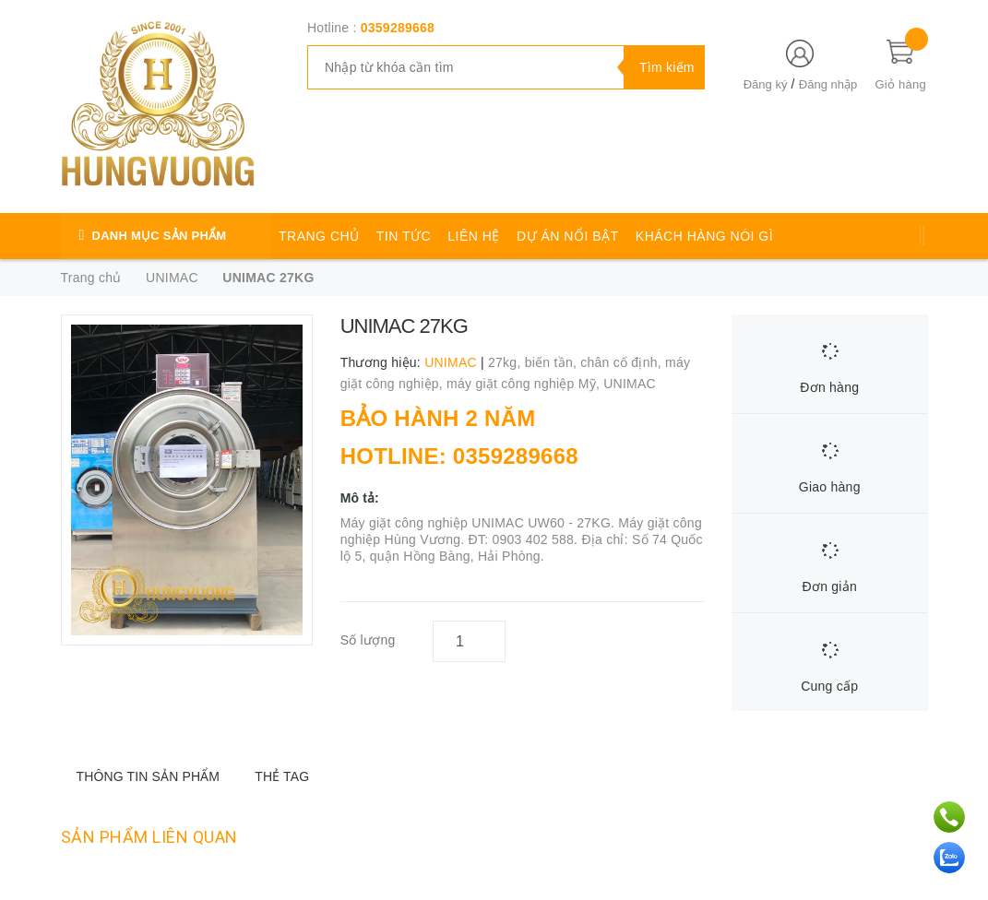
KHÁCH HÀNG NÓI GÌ (704, 236)
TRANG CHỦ (319, 236)
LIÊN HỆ (473, 236)
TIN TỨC (403, 236)
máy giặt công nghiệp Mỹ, (524, 383)
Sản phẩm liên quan (149, 837)
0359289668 (397, 27)
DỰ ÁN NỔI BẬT (568, 236)
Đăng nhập (828, 84)
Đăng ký (766, 84)
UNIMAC (629, 383)
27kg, (506, 362)
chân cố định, (622, 362)
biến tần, (553, 362)
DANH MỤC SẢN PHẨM (159, 236)
